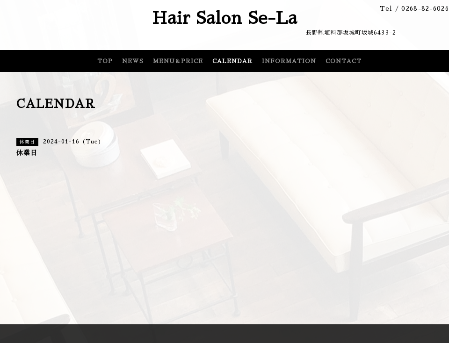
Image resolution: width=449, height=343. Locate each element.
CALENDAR (232, 61)
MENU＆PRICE (178, 61)
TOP (105, 61)
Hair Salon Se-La (224, 18)
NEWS (133, 61)
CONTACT (344, 61)
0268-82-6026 (425, 9)
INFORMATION (289, 61)
